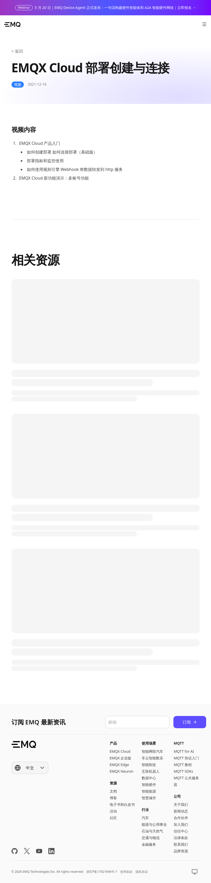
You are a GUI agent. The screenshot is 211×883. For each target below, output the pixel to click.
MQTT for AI (184, 751)
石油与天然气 (152, 831)
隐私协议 (142, 871)
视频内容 (24, 129)
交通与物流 (151, 837)
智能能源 (149, 791)
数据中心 (149, 777)
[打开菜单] (204, 24)
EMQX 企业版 (120, 758)
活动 (113, 811)
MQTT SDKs (183, 771)
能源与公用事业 (154, 824)
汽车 (145, 817)
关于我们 (181, 804)
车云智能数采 (152, 758)
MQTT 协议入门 (186, 758)
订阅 (190, 722)
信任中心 (181, 831)
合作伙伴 (181, 817)
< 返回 (17, 51)
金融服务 (149, 844)
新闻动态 (181, 811)
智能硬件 (149, 784)
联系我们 (181, 844)
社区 (113, 817)
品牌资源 (181, 851)
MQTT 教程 (183, 764)
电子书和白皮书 (122, 804)
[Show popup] (30, 768)
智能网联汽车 (152, 751)
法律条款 (181, 837)
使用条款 (126, 871)
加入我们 (181, 824)
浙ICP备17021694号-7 (101, 871)
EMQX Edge (119, 764)
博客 (113, 797)
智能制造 (149, 764)
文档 (113, 791)
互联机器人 (151, 771)
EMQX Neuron (122, 771)
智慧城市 (149, 797)
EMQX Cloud (120, 751)
